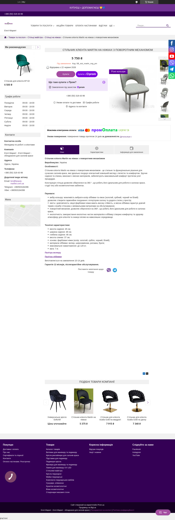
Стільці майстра (35, 37)
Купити (66, 74)
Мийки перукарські (54, 477)
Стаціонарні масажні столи (58, 492)
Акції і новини (95, 452)
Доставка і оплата (11, 449)
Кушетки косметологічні (56, 486)
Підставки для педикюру (56, 458)
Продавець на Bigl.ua (87, 508)
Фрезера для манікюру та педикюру (61, 465)
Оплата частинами (86, 25)
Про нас (6, 452)
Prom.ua (101, 505)
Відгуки (103, 25)
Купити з (87, 74)
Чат (163, 512)
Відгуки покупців (96, 449)
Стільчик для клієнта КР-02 (17, 81)
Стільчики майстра (54, 471)
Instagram (136, 452)
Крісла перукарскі (53, 474)
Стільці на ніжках (53, 37)
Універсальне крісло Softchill (57, 418)
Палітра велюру (53, 252)
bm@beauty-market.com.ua (17, 182)
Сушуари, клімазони (55, 483)
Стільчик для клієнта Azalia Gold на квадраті (110, 418)
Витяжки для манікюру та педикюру (61, 452)
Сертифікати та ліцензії (13, 455)
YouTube (136, 455)
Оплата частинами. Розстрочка (16, 461)
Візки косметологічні (55, 489)
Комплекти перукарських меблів (60, 480)
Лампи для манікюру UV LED (58, 468)
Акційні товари (64, 25)
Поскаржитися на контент (101, 510)
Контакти (7, 458)
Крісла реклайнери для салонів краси (62, 455)
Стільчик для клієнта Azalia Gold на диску (137, 418)
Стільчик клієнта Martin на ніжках (83, 418)
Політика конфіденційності (123, 510)
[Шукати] (167, 25)
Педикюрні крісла (53, 461)
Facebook (136, 449)
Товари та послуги (41, 25)
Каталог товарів (53, 449)
